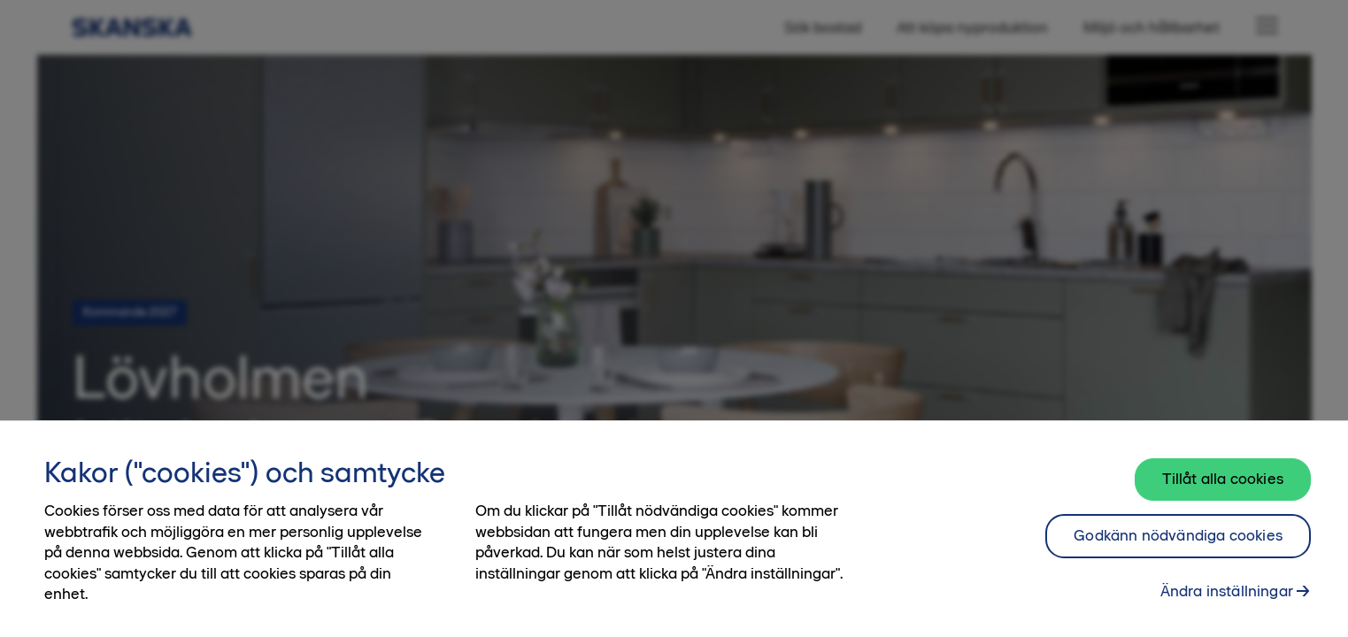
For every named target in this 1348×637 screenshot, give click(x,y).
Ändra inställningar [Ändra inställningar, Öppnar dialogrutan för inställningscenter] (1226, 599)
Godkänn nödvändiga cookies (1178, 544)
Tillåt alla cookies (1222, 487)
